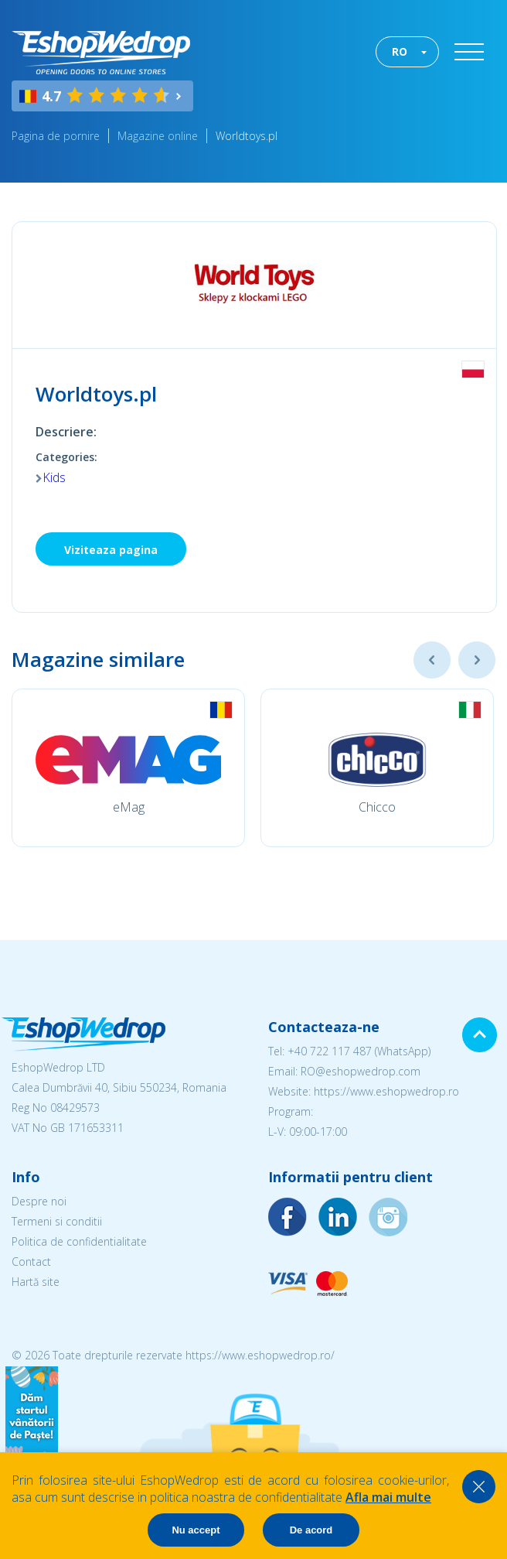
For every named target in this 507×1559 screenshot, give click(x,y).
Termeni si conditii (57, 1221)
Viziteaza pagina (111, 549)
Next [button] (476, 660)
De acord (311, 1530)
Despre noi (39, 1201)
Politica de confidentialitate (79, 1241)
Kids (54, 477)
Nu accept (195, 1530)
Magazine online (157, 135)
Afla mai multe (388, 1497)
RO (399, 51)
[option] (128, 768)
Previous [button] (432, 660)
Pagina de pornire (56, 135)
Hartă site (36, 1281)
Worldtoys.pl (246, 135)
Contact (31, 1261)
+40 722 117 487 (330, 1051)
